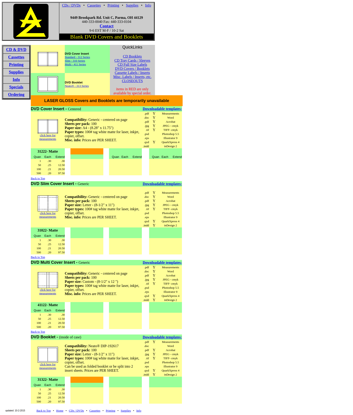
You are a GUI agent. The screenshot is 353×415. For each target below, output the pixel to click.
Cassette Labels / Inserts (132, 73)
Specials (16, 87)
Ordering (16, 94)
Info (148, 5)
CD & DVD (16, 49)
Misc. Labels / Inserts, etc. (132, 77)
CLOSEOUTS (132, 81)
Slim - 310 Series (75, 60)
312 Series (84, 57)
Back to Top (38, 178)
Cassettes (94, 5)
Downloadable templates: (162, 109)
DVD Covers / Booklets (132, 69)
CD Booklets (132, 56)
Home (59, 410)
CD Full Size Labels (132, 64)
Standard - (71, 57)
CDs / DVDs (71, 5)
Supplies (132, 5)
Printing (113, 5)
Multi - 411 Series (75, 64)
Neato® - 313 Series (77, 86)
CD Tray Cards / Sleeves (132, 60)
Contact (107, 26)
